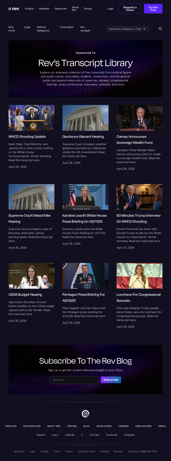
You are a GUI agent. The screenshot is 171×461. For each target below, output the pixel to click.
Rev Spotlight (85, 29)
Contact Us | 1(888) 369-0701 (142, 451)
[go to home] (85, 413)
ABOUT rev (54, 426)
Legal (27, 27)
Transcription (66, 27)
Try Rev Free (153, 9)
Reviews (118, 451)
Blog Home (12, 29)
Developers (104, 426)
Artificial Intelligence (43, 29)
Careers (123, 426)
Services (11, 426)
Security (45, 451)
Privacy (69, 451)
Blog (86, 426)
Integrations (32, 426)
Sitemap (105, 451)
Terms (57, 451)
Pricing (72, 426)
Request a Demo (130, 9)
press (162, 426)
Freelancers (143, 426)
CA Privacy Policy (86, 451)
